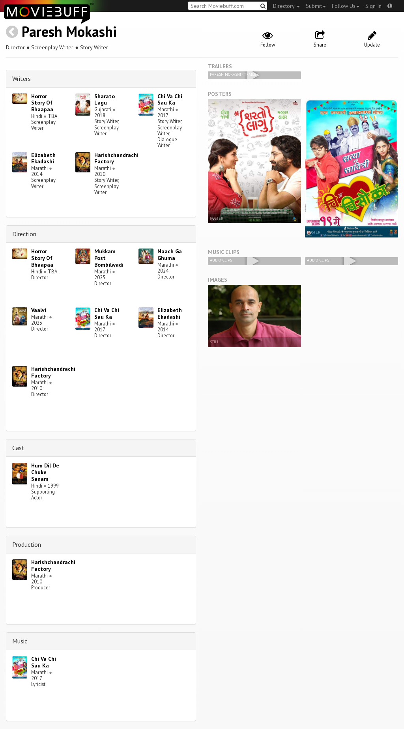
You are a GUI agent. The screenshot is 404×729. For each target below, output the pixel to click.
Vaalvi (38, 310)
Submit (316, 5)
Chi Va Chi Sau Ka (169, 100)
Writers (21, 78)
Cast (18, 448)
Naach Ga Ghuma (169, 255)
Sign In (373, 5)
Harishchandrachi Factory (116, 158)
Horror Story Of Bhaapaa (42, 103)
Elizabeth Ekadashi (43, 158)
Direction (24, 234)
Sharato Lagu (104, 100)
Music (19, 641)
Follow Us (345, 5)
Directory (286, 5)
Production (26, 544)
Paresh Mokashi (69, 31)
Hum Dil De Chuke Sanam (45, 472)
